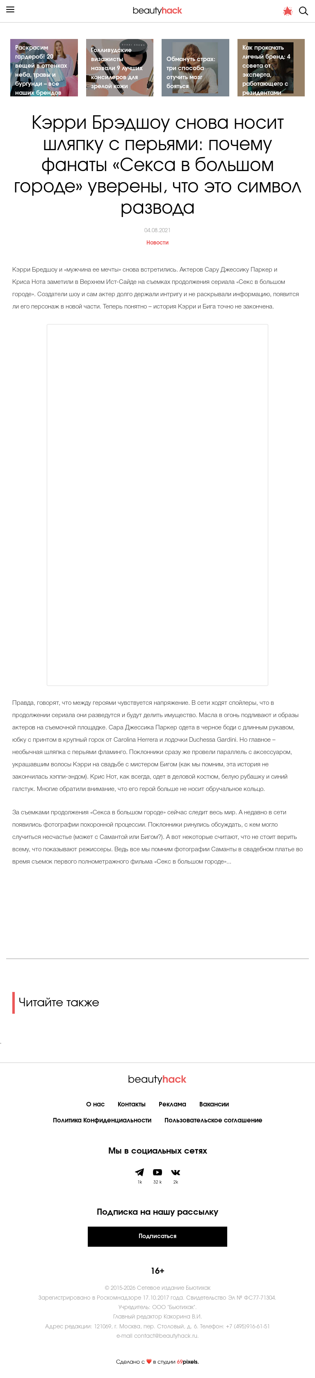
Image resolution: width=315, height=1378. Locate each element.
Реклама (172, 1104)
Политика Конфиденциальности (102, 1120)
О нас (95, 1104)
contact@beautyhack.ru (165, 1336)
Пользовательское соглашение (213, 1120)
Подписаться (157, 1236)
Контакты (132, 1104)
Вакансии (214, 1104)
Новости (157, 243)
